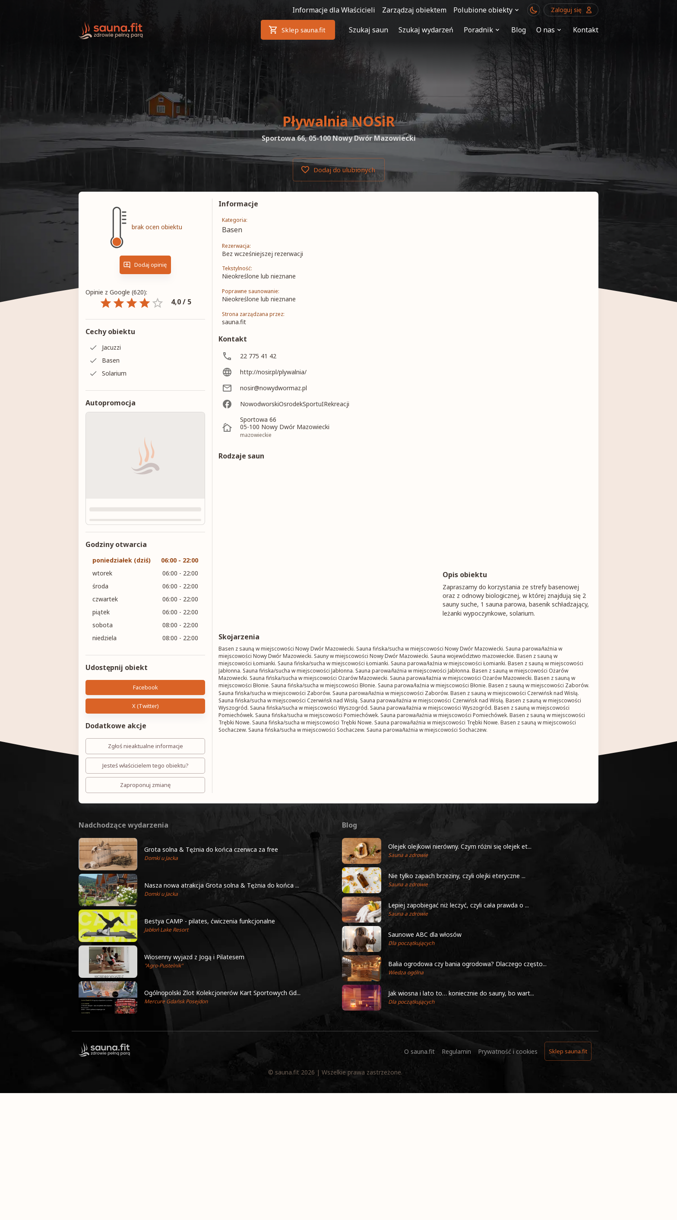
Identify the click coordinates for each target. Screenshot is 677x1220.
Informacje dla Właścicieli (333, 10)
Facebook (145, 687)
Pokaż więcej (405, 868)
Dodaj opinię (145, 265)
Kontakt (585, 30)
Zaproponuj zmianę (145, 785)
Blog (518, 30)
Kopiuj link (177, 706)
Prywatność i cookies (508, 1137)
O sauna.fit (419, 1137)
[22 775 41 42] (294, 356)
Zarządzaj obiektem (414, 10)
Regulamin (456, 1137)
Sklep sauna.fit (298, 30)
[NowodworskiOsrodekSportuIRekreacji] (294, 404)
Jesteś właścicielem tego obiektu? (145, 765)
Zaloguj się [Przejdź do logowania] (571, 10)
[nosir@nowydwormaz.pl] (294, 388)
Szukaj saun (368, 30)
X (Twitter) (113, 706)
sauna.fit (287, 1158)
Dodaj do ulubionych (338, 169)
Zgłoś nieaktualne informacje (145, 746)
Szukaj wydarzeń (426, 30)
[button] (207, 939)
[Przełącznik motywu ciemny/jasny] (533, 9)
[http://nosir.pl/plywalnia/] (294, 372)
